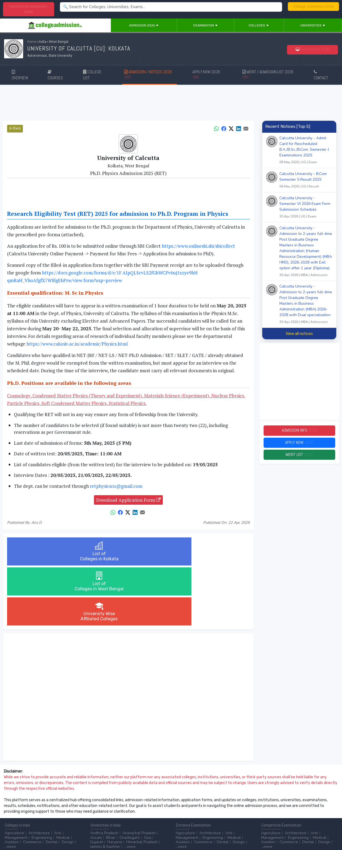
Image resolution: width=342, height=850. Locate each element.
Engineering (42, 777)
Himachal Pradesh (142, 782)
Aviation (12, 782)
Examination (205, 25)
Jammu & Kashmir (105, 786)
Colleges (259, 25)
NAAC (293, 806)
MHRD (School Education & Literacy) (292, 815)
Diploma (55, 806)
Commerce (32, 782)
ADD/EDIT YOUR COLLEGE (131, 831)
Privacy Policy (65, 831)
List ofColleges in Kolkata (47, 551)
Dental (51, 782)
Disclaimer (43, 831)
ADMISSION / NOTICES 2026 (148, 74)
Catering (121, 810)
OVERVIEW (20, 75)
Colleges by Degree (193, 806)
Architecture (39, 773)
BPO (118, 806)
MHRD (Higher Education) (283, 810)
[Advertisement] (171, 102)
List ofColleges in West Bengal (128, 551)
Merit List (299, 457)
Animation (134, 806)
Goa (147, 777)
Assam (96, 777)
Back (15, 128)
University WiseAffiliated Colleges (209, 551)
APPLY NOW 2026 (206, 74)
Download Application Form (128, 500)
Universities (312, 25)
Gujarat (96, 782)
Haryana (114, 782)
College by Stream (230, 806)
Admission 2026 (144, 25)
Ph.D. (53, 810)
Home (31, 42)
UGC (280, 806)
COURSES (55, 75)
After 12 (35, 806)
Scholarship (223, 810)
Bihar (110, 777)
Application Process (193, 815)
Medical (63, 777)
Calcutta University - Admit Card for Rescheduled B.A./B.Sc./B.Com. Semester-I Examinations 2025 (305, 150)
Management (16, 777)
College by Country (192, 810)
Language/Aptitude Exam (197, 819)
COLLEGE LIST (92, 75)
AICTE (266, 806)
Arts (58, 773)
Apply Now (299, 444)
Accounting (100, 806)
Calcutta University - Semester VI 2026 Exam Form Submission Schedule (305, 207)
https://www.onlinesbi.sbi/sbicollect (198, 246)
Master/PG (36, 810)
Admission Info (299, 431)
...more (10, 786)
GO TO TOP (328, 831)
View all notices (299, 333)
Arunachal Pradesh (139, 773)
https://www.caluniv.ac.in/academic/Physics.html (77, 344)
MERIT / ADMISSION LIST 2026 (267, 74)
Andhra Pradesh (104, 773)
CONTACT (321, 75)
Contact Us (24, 831)
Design (68, 782)
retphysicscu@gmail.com (116, 486)
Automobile (100, 810)
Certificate (14, 810)
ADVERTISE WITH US (93, 831)
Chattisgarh (130, 777)
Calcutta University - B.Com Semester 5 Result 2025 (305, 180)
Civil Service (143, 810)
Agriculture (14, 773)
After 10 (13, 806)
